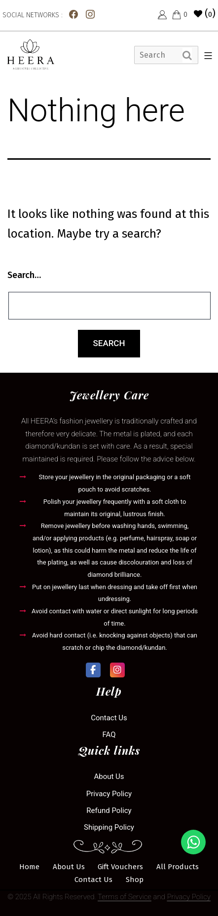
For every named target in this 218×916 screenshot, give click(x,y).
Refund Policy (108, 810)
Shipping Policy (109, 827)
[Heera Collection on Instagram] (117, 670)
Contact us (109, 717)
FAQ (108, 734)
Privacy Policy (109, 793)
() (205, 13)
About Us (109, 776)
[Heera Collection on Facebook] (93, 670)
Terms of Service (124, 896)
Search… (24, 275)
